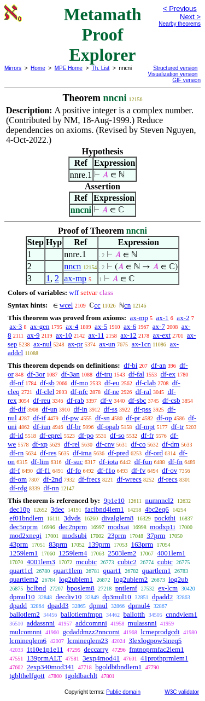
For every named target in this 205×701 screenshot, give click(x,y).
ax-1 (162, 318)
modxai (118, 527)
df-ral (143, 391)
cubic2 (127, 562)
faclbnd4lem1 (104, 509)
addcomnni (91, 623)
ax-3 (15, 326)
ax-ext (162, 335)
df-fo (74, 470)
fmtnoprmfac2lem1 (156, 649)
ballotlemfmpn (82, 614)
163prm (142, 544)
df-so (117, 435)
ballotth (134, 614)
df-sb (47, 383)
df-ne (111, 391)
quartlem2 (23, 579)
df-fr (147, 435)
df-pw (70, 418)
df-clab (146, 383)
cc (97, 305)
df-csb (171, 400)
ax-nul (42, 344)
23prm (117, 535)
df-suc (74, 461)
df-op (164, 418)
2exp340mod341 (50, 667)
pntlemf (126, 588)
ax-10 (64, 335)
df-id (16, 435)
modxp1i (162, 527)
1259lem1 (23, 553)
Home (38, 68)
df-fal (136, 374)
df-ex (168, 374)
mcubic (86, 562)
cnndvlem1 (181, 614)
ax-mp (75, 278)
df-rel (72, 444)
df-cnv (105, 444)
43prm (18, 544)
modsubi (74, 535)
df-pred (118, 453)
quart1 (112, 570)
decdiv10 (68, 597)
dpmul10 (21, 597)
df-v (106, 400)
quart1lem (68, 570)
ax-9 (33, 335)
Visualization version (172, 74)
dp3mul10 (116, 597)
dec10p (19, 509)
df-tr (177, 426)
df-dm (170, 444)
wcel (66, 305)
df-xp (40, 444)
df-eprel (50, 435)
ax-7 (159, 326)
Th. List (101, 68)
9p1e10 (113, 500)
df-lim (40, 461)
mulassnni (142, 623)
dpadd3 (58, 605)
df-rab (75, 400)
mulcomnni (25, 632)
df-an (158, 365)
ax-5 (101, 326)
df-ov (169, 470)
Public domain (123, 692)
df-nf (16, 383)
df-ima (82, 453)
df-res (48, 453)
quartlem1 (156, 570)
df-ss (111, 409)
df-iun (41, 426)
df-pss (142, 409)
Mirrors (12, 68)
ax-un (107, 344)
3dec (58, 509)
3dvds (72, 518)
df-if (39, 418)
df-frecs (89, 479)
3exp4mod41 (101, 658)
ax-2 (183, 318)
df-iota (108, 461)
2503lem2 (122, 553)
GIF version (186, 80)
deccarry (96, 649)
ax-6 (130, 326)
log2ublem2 (131, 579)
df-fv (138, 470)
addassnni (41, 623)
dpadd (18, 605)
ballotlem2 (24, 614)
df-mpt (145, 426)
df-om (18, 479)
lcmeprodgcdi (159, 632)
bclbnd (36, 588)
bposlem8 (81, 588)
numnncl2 (159, 500)
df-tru (104, 374)
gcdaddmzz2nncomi (91, 632)
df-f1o (106, 470)
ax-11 (96, 335)
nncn (72, 266)
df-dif (17, 409)
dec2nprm (72, 527)
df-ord (154, 453)
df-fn (175, 461)
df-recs (168, 479)
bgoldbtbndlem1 (118, 667)
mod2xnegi (25, 535)
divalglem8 (118, 518)
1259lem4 (72, 553)
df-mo (79, 383)
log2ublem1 (76, 579)
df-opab (108, 426)
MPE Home (69, 68)
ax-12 (128, 335)
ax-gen (39, 326)
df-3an (70, 374)
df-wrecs (128, 479)
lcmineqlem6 (27, 640)
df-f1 (44, 470)
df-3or (36, 374)
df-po (85, 435)
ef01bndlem (26, 518)
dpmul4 (139, 605)
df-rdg (18, 488)
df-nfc (79, 391)
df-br (74, 426)
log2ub (178, 579)
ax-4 (72, 326)
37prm (156, 535)
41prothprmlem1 (164, 658)
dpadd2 (162, 597)
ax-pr (75, 344)
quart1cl (21, 570)
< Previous (180, 8)
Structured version (175, 68)
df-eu (111, 383)
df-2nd (52, 479)
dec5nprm (23, 527)
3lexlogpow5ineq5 (155, 640)
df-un (49, 409)
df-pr (133, 418)
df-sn (102, 418)
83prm (58, 544)
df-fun (143, 461)
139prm (99, 544)
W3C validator (182, 692)
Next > (190, 17)
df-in (80, 409)
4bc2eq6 (157, 509)
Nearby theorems (180, 24)
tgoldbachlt (82, 675)
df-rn (16, 453)
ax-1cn (141, 344)
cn (127, 305)
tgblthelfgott (26, 675)
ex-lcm (168, 588)
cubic (165, 562)
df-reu (41, 400)
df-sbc (137, 400)
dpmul (98, 605)
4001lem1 (171, 553)
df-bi (130, 365)
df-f (14, 470)
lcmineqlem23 (87, 640)
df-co (138, 444)
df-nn (51, 488)
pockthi (164, 518)
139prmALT (44, 658)
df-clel (45, 391)
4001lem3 (41, 562)
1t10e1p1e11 (45, 649)
